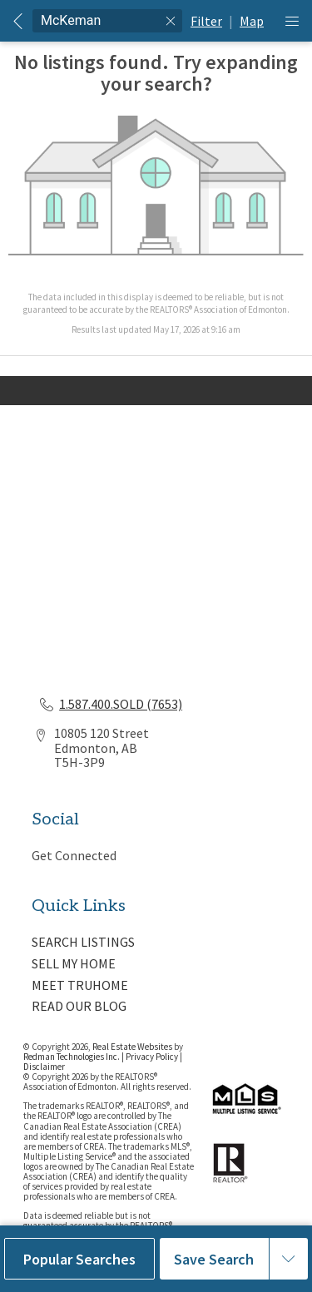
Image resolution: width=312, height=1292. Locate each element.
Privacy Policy (152, 1056)
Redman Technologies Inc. (72, 1056)
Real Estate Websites (133, 1046)
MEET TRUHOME (80, 985)
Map (252, 20)
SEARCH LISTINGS (83, 941)
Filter (206, 20)
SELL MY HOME (74, 963)
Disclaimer (44, 1066)
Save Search (214, 1259)
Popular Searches (79, 1259)
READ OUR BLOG (79, 1005)
